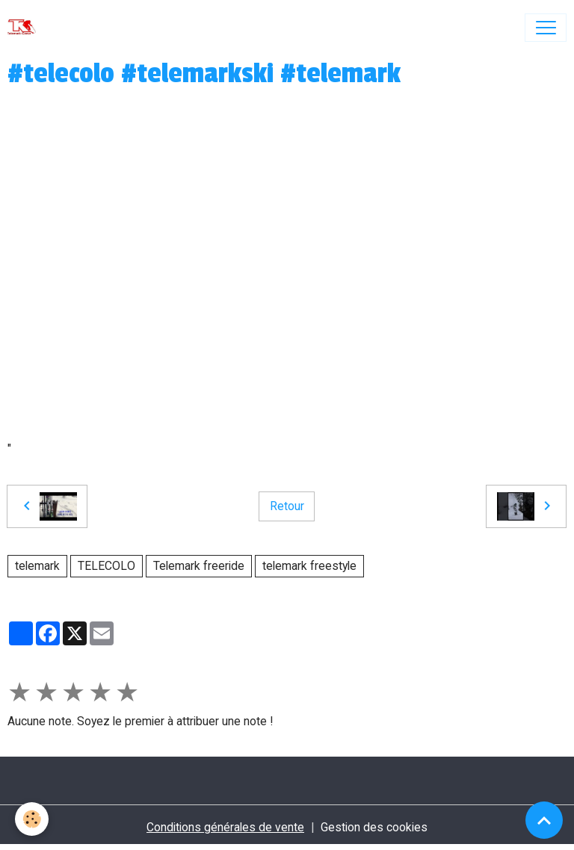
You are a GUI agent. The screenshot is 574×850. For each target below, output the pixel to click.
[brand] (25, 27)
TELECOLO (106, 566)
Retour (287, 506)
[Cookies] (32, 819)
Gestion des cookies (374, 827)
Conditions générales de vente (225, 827)
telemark (37, 566)
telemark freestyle (309, 566)
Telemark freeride (198, 566)
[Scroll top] (544, 820)
